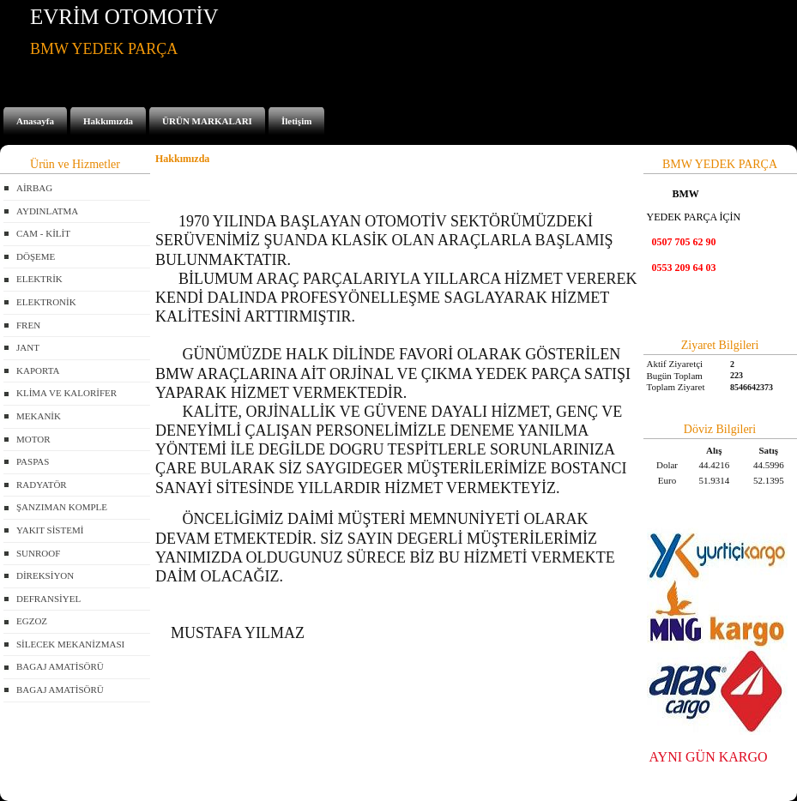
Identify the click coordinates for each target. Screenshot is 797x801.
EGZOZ (31, 621)
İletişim (296, 121)
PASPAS (32, 461)
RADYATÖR (41, 484)
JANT (27, 347)
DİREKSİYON (45, 575)
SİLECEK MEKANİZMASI (70, 644)
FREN (28, 325)
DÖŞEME (35, 256)
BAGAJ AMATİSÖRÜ (60, 666)
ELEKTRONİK (46, 302)
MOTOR (33, 439)
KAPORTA (37, 370)
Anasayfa (35, 121)
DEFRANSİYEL (48, 598)
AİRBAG (34, 188)
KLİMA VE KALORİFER (66, 393)
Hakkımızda (108, 121)
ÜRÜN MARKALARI (207, 121)
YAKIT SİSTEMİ (49, 530)
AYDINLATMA (47, 211)
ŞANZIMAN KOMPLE (61, 507)
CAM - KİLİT (43, 233)
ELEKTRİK (39, 279)
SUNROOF (38, 553)
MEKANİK (38, 416)
